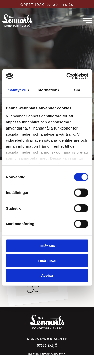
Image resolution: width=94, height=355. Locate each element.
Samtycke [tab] (17, 90)
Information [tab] (47, 90)
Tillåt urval (47, 261)
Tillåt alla (47, 246)
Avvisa (47, 275)
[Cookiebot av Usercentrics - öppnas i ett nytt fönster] (67, 76)
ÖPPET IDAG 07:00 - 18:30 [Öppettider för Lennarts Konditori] (47, 4)
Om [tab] (77, 90)
